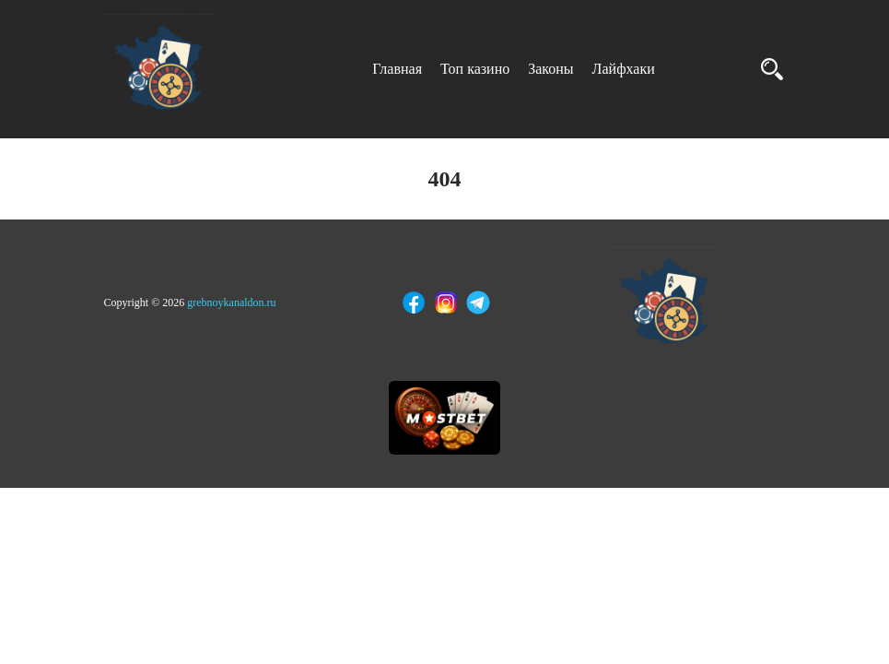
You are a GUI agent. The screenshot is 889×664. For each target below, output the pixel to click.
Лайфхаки (623, 69)
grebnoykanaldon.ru (231, 302)
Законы (550, 69)
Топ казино (474, 69)
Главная (397, 69)
